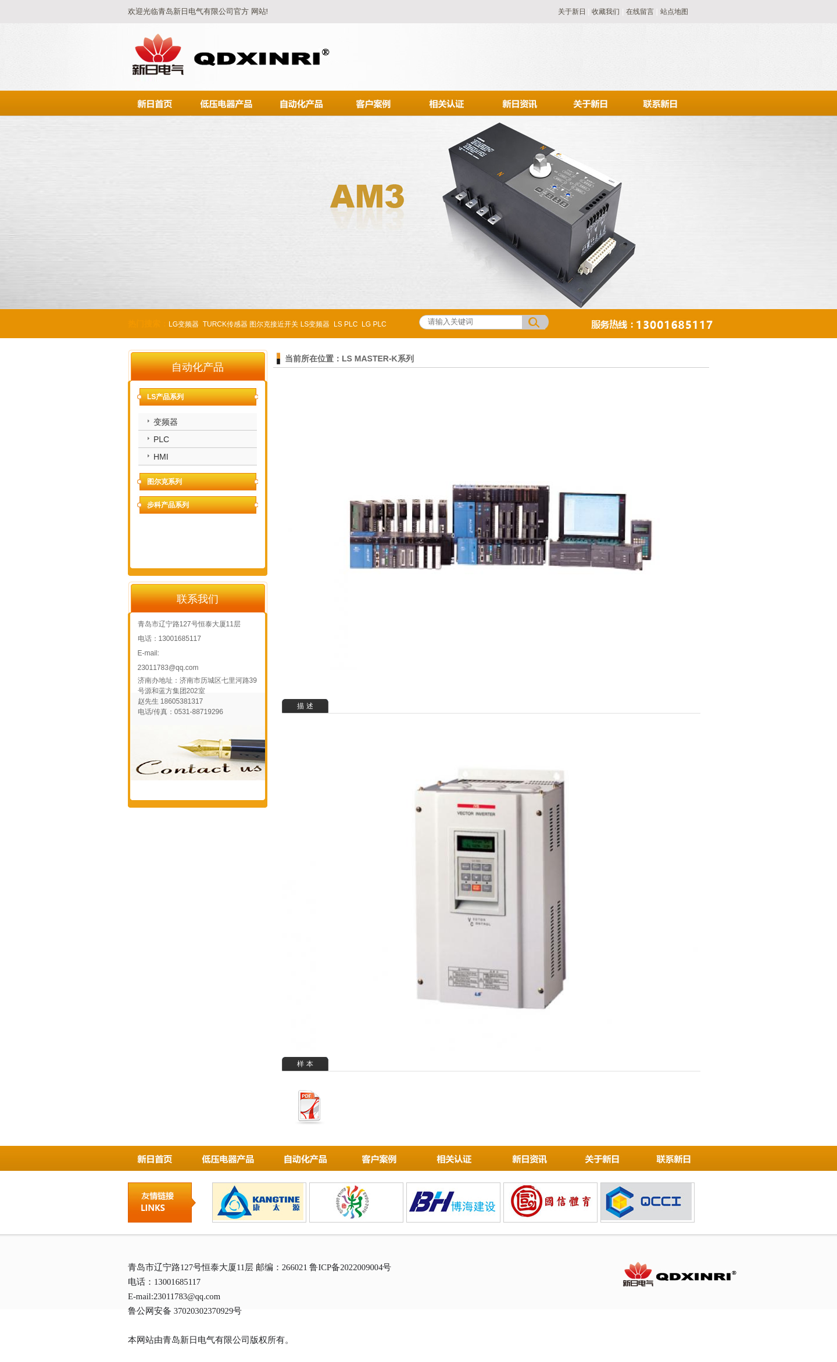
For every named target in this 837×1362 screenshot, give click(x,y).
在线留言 (640, 12)
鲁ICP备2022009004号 (350, 1267)
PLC (161, 439)
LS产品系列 (165, 397)
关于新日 (573, 12)
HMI (161, 456)
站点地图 (674, 12)
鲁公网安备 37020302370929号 (185, 1311)
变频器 (165, 421)
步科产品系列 (168, 505)
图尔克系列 (164, 482)
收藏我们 (606, 12)
